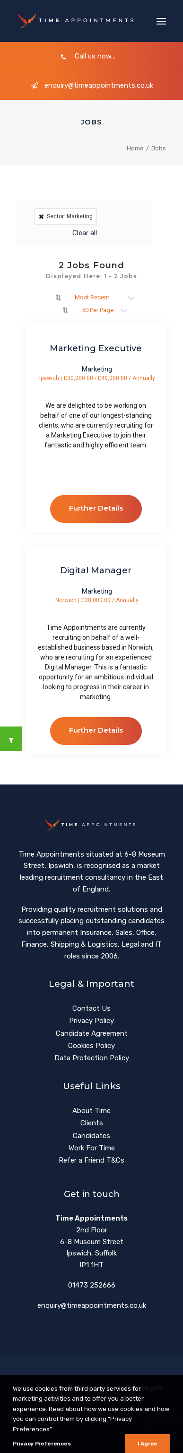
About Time (91, 1110)
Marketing (97, 369)
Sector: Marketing (66, 216)
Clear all (84, 233)
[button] (161, 21)
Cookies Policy (91, 1045)
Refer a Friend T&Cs (91, 1160)
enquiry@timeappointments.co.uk (91, 85)
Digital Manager (95, 570)
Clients (91, 1123)
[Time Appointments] (77, 21)
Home (135, 148)
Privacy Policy (91, 1020)
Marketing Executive (96, 348)
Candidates (91, 1135)
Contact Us (91, 1008)
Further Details (96, 508)
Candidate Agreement (92, 1033)
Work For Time (92, 1148)
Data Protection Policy (91, 1058)
